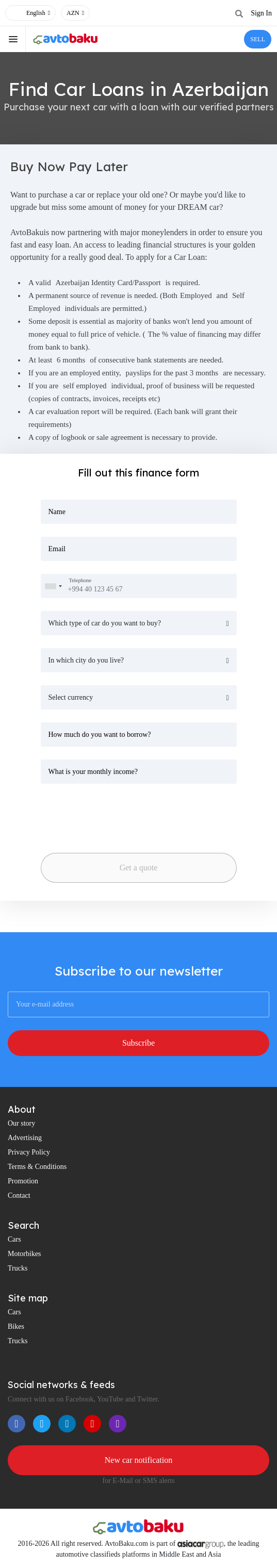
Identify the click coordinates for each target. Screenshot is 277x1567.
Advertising (25, 1138)
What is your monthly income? (93, 772)
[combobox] (53, 586)
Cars (14, 1239)
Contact (19, 1195)
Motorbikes (24, 1254)
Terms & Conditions (37, 1166)
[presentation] (113, 815)
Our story (21, 1123)
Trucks (17, 1268)
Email (57, 549)
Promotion (23, 1181)
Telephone (80, 580)
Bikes (16, 1326)
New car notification (139, 1460)
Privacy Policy (29, 1152)
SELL (257, 39)
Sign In (261, 13)
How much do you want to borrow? (99, 734)
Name (57, 512)
